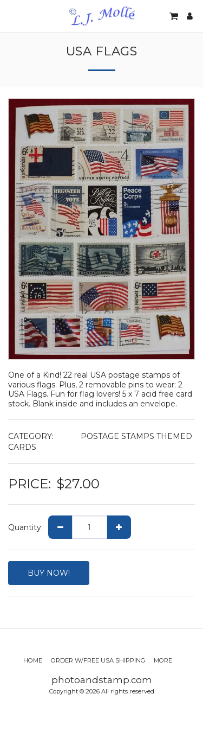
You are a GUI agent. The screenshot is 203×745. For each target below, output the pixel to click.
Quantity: (25, 527)
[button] (12, 15)
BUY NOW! (49, 573)
